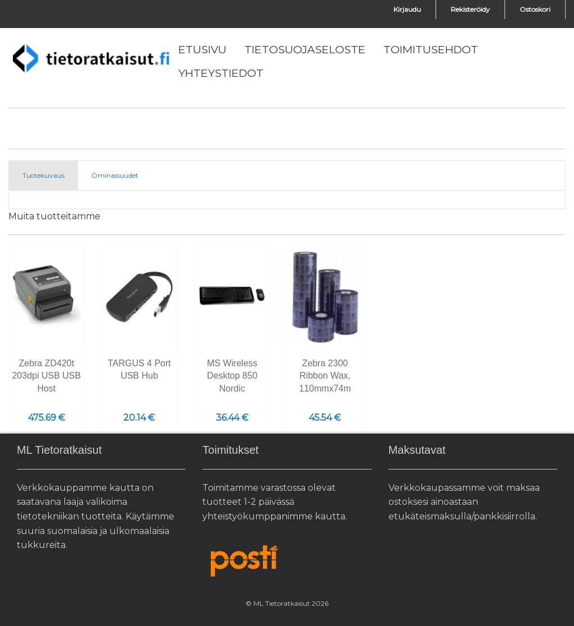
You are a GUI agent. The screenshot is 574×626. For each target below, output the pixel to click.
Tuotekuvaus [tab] (43, 175)
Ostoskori (535, 9)
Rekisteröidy (470, 9)
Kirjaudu (407, 9)
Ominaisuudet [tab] (114, 175)
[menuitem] (202, 50)
